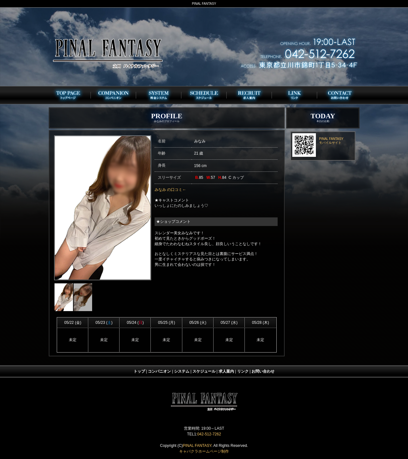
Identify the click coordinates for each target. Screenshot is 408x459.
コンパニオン (159, 371)
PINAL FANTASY (197, 445)
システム (181, 371)
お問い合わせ (262, 371)
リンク (243, 371)
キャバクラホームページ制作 (204, 451)
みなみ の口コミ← (170, 189)
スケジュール (204, 371)
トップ (139, 371)
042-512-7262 (209, 434)
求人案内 (226, 371)
